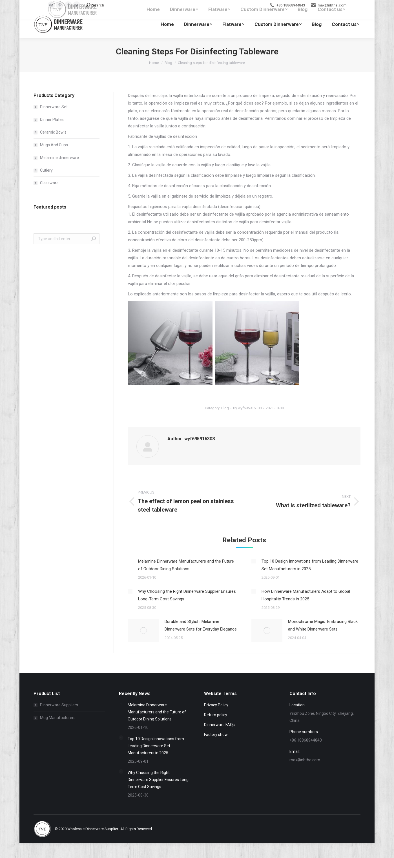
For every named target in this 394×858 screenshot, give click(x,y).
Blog (225, 408)
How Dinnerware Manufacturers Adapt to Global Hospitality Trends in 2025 (306, 595)
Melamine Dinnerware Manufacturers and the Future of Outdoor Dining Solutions (186, 565)
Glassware (49, 183)
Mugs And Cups (54, 145)
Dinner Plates (52, 119)
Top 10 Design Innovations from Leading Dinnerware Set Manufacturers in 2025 (310, 565)
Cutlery (46, 170)
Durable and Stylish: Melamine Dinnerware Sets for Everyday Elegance (201, 625)
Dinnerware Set (54, 107)
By (247, 408)
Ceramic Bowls (53, 132)
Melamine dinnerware (59, 157)
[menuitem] (167, 24)
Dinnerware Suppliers (59, 705)
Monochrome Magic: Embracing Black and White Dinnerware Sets (323, 625)
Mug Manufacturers (58, 717)
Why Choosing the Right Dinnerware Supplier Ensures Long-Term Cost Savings (187, 595)
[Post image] (130, 561)
